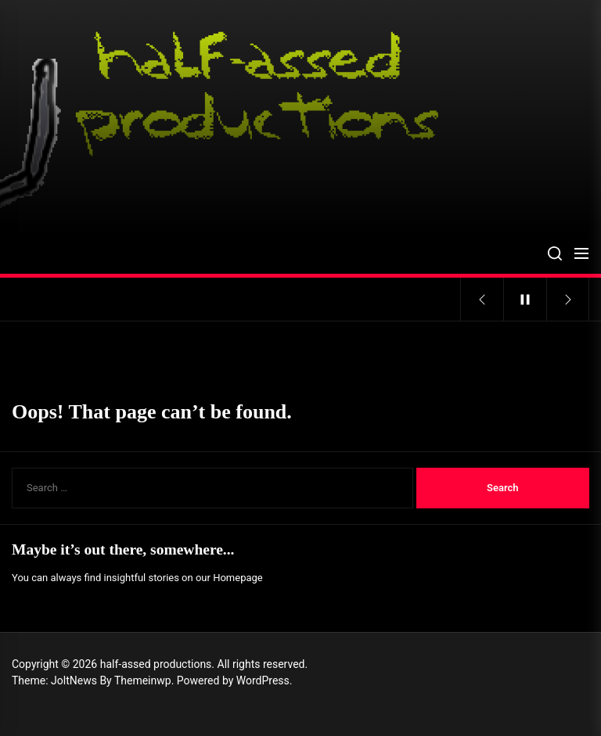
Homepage (238, 577)
